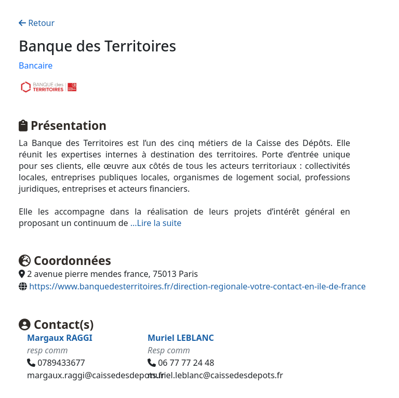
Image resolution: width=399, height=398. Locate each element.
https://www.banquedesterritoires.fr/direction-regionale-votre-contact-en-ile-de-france (197, 286)
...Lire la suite (156, 223)
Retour (37, 23)
